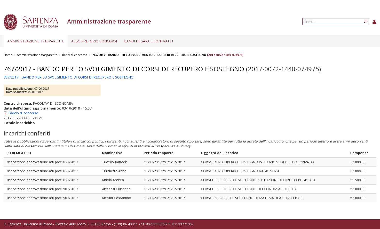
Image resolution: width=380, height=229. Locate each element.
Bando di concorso (23, 113)
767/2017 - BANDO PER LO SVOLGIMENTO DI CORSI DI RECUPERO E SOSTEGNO (149, 55)
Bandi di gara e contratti (148, 41)
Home (8, 55)
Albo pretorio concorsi (94, 41)
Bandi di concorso (74, 55)
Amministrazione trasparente (35, 41)
